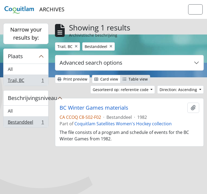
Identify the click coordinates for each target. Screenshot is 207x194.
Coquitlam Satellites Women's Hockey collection (123, 124)
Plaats (15, 56)
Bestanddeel (26, 123)
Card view (106, 79)
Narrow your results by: (26, 33)
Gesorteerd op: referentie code (121, 89)
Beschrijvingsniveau (28, 98)
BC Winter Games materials (94, 108)
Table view (135, 79)
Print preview (72, 79)
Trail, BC (26, 81)
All (10, 69)
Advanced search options (91, 62)
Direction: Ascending (179, 89)
